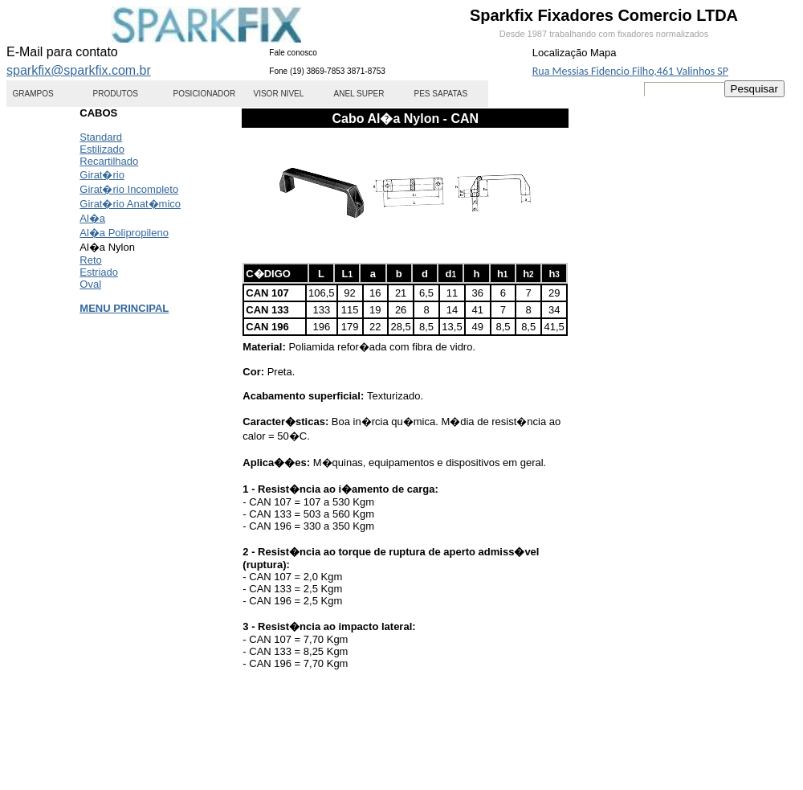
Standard (100, 137)
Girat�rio (101, 175)
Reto (90, 260)
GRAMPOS (33, 93)
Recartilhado (108, 161)
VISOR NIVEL (279, 93)
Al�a (92, 218)
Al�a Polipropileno (124, 233)
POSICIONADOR (204, 93)
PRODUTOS (116, 93)
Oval (90, 284)
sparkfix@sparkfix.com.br (78, 70)
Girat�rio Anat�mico (130, 204)
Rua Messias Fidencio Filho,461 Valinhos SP (630, 71)
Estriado (98, 272)
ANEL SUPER (359, 93)
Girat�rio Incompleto (128, 189)
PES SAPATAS (441, 93)
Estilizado (101, 149)
